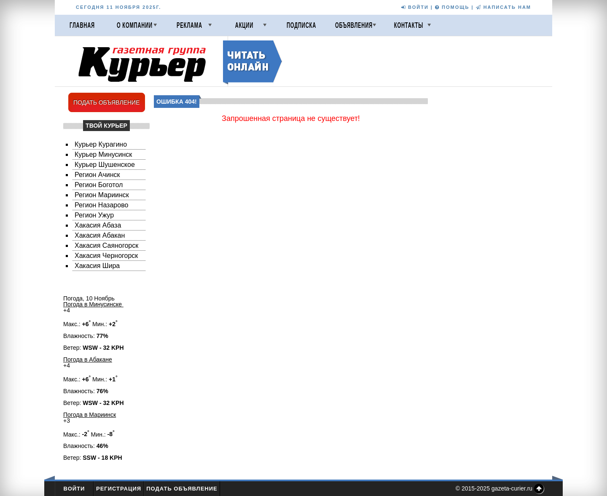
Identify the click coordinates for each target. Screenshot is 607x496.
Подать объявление (182, 488)
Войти (74, 488)
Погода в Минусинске (93, 304)
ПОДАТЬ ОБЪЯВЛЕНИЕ (106, 102)
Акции (244, 25)
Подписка (301, 25)
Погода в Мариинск (89, 414)
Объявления (354, 25)
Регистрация (118, 488)
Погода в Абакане (87, 359)
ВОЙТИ (415, 7)
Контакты (408, 25)
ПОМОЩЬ (452, 7)
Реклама (189, 25)
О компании (135, 25)
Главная (82, 25)
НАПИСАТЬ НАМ (503, 7)
